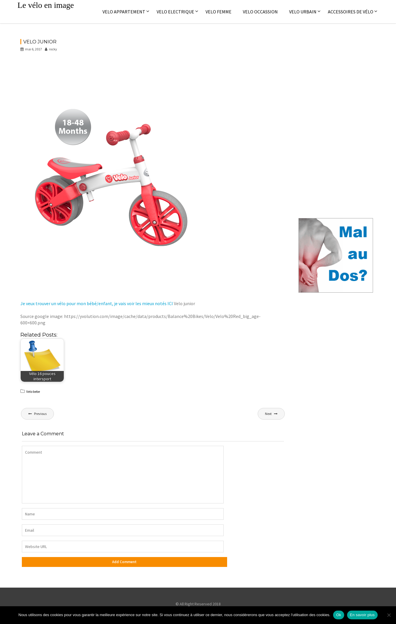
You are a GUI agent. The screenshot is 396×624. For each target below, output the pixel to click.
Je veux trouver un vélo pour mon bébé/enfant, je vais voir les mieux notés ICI (96, 303)
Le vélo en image (45, 5)
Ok (338, 615)
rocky (51, 49)
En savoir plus (362, 615)
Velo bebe (33, 391)
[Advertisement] (126, 72)
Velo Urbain (303, 12)
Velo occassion (260, 12)
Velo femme (218, 12)
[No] (389, 615)
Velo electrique (175, 12)
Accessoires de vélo (350, 12)
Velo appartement (123, 12)
